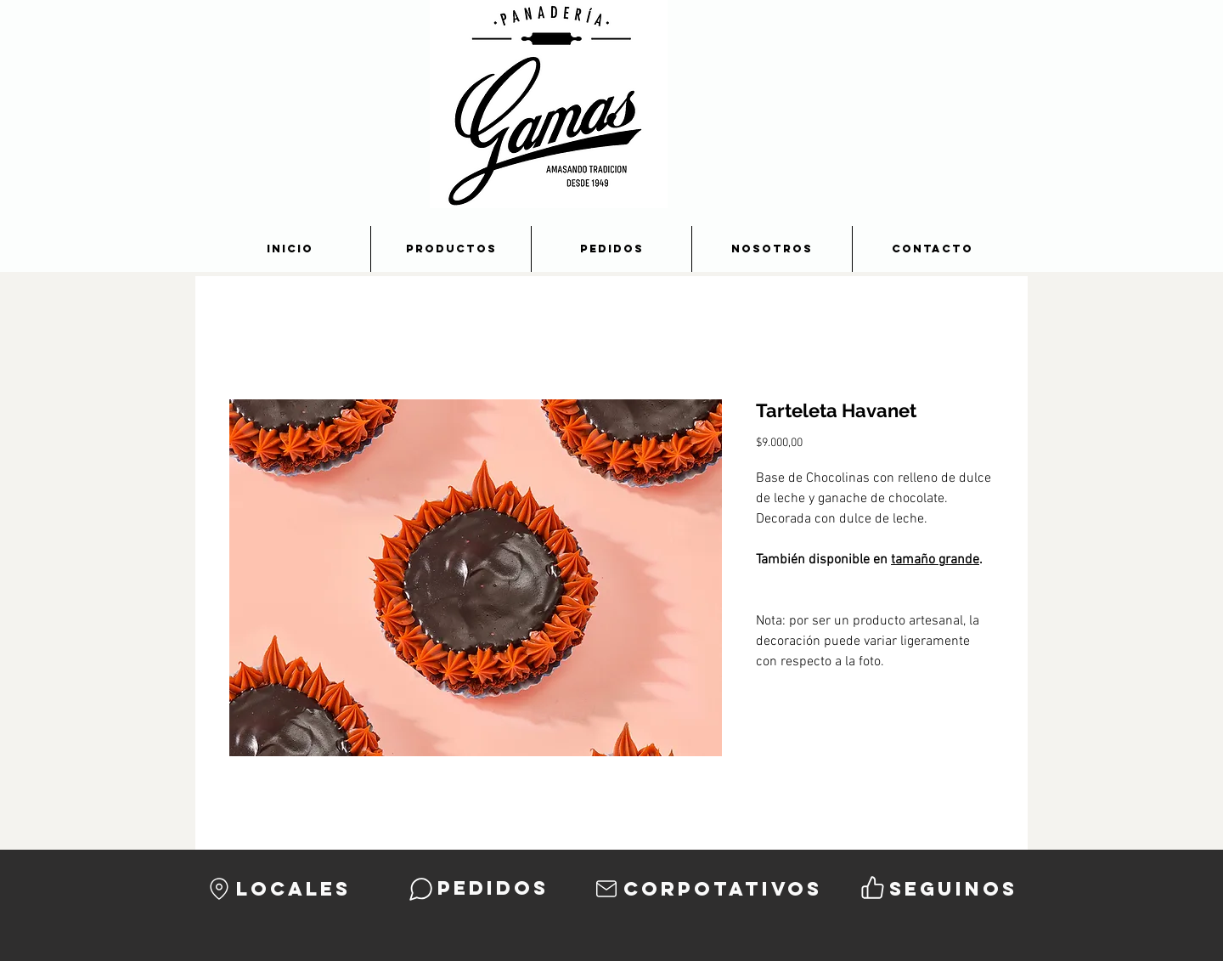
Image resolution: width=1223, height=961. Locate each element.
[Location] (219, 888)
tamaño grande (935, 559)
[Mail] (606, 889)
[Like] (872, 887)
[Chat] (420, 889)
